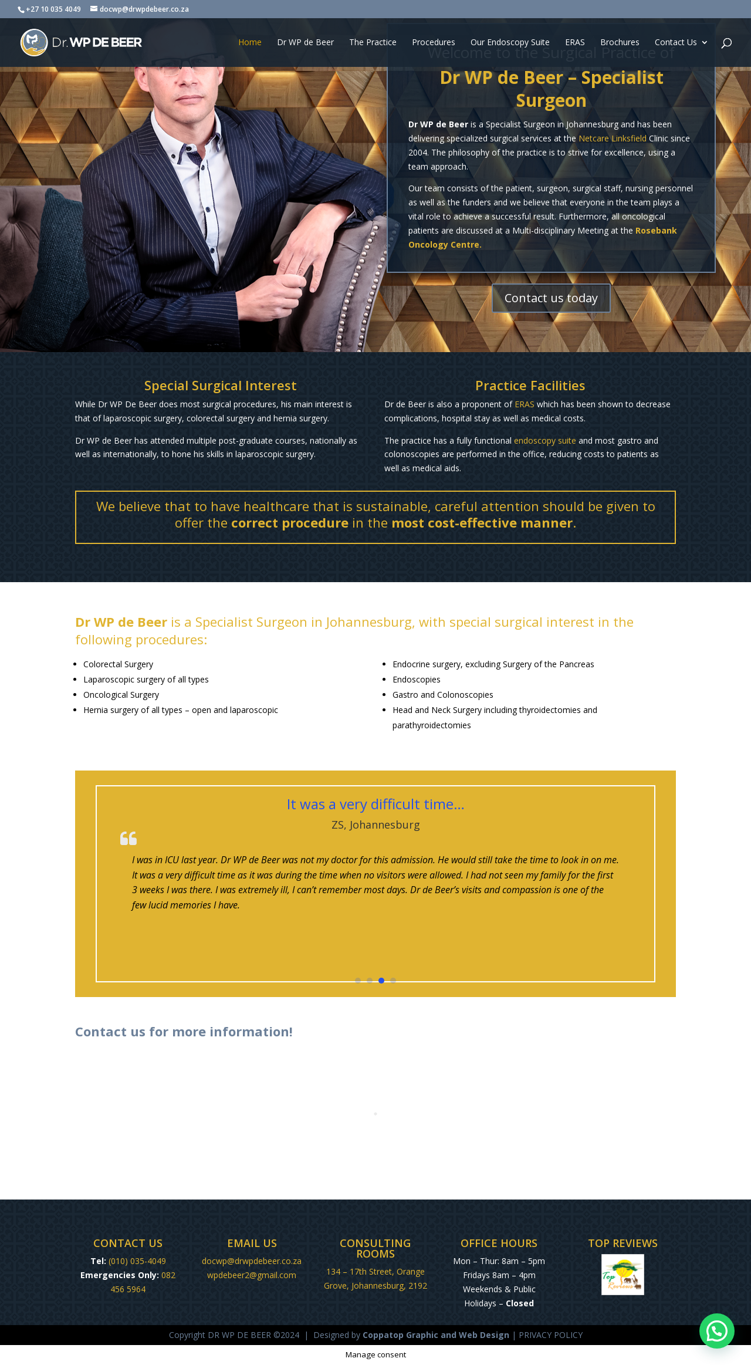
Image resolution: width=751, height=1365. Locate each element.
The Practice (373, 43)
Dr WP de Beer (305, 43)
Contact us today (551, 298)
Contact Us (676, 43)
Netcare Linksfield (613, 138)
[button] (358, 981)
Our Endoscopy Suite (510, 43)
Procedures (433, 43)
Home (250, 43)
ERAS (575, 43)
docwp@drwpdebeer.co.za (252, 1260)
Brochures (620, 43)
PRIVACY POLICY (551, 1334)
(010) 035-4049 (137, 1260)
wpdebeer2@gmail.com (251, 1274)
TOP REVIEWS (623, 1243)
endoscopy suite (545, 440)
